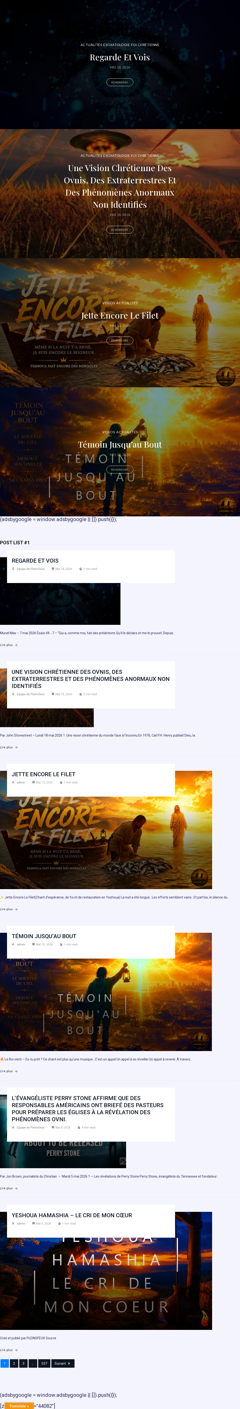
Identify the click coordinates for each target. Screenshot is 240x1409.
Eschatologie (116, 44)
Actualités (91, 44)
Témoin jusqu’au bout (120, 444)
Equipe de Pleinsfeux (31, 569)
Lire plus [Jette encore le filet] (9, 909)
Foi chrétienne (145, 44)
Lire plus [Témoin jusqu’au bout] (9, 1071)
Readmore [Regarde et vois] (119, 82)
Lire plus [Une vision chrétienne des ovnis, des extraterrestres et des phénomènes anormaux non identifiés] (9, 747)
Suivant (63, 1363)
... (33, 1363)
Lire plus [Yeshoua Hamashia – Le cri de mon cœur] (9, 1350)
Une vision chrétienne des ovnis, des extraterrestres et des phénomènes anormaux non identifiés (120, 185)
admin (21, 782)
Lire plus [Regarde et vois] (9, 645)
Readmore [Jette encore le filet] (119, 340)
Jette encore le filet (120, 315)
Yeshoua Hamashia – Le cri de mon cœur (72, 1215)
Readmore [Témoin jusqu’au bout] (119, 469)
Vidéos (108, 303)
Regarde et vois (120, 57)
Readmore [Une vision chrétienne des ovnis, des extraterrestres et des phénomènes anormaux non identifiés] (119, 229)
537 (44, 1363)
